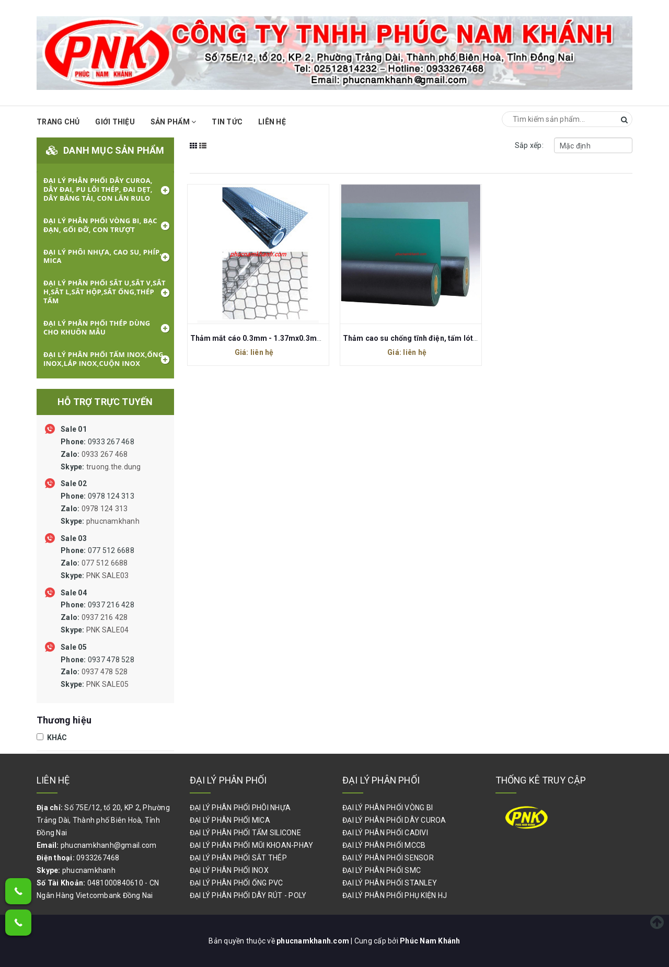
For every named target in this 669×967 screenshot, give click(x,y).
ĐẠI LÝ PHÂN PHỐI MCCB (383, 845)
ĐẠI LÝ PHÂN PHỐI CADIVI (385, 832)
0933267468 (98, 858)
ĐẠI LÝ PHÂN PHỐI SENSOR (388, 858)
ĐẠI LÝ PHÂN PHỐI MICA (230, 820)
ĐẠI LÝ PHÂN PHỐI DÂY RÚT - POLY (248, 895)
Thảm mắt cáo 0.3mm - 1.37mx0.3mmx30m (266, 338)
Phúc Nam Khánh (430, 941)
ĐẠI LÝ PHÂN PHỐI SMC (381, 870)
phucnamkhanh (113, 521)
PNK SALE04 (107, 630)
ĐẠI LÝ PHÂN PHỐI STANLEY (389, 883)
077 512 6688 (97, 563)
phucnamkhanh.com (313, 941)
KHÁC (52, 737)
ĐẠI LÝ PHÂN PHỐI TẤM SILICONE (245, 832)
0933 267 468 (101, 454)
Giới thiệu (115, 122)
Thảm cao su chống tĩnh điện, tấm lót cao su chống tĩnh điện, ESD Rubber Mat (478, 338)
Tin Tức (227, 122)
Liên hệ (272, 122)
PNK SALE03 (107, 575)
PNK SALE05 (107, 684)
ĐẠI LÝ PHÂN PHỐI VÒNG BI (387, 807)
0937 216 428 (97, 617)
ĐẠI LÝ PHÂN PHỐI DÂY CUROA (394, 820)
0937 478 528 (97, 672)
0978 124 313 (100, 508)
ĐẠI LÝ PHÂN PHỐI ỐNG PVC (236, 883)
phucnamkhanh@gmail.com (109, 845)
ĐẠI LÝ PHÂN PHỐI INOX (229, 870)
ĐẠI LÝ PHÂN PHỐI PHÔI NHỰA (240, 807)
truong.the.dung (113, 467)
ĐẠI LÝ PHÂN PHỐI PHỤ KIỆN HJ (394, 895)
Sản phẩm (174, 122)
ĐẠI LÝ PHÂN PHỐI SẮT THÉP (238, 858)
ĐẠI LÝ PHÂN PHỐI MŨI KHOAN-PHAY (252, 845)
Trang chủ (58, 122)
